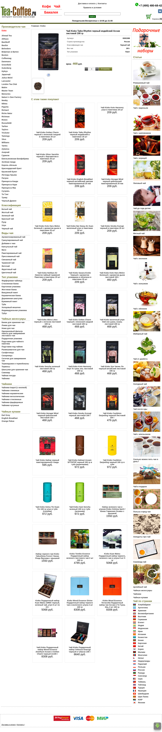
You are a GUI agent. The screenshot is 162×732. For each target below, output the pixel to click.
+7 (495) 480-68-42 (150, 5)
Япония (141, 703)
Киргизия (142, 643)
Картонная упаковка (11, 287)
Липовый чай (139, 183)
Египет (141, 622)
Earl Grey (6, 415)
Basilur (5, 45)
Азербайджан (144, 605)
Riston (5, 120)
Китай (140, 646)
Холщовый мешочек (11, 307)
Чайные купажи (140, 597)
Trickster (5, 133)
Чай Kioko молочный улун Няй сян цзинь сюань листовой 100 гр (112, 322)
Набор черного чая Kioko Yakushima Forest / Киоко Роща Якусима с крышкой (47, 556)
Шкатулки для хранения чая (15, 369)
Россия (141, 670)
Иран (140, 631)
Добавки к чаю (8, 243)
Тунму (4, 197)
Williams (5, 142)
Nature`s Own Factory (11, 97)
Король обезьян (9, 165)
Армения (142, 610)
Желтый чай (7, 212)
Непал (141, 658)
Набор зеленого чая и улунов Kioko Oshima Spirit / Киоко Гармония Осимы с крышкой (112, 510)
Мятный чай (139, 233)
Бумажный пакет (9, 301)
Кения (141, 640)
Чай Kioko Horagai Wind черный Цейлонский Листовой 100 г (47, 415)
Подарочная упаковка (12, 338)
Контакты (102, 3)
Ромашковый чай (141, 83)
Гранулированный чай (12, 240)
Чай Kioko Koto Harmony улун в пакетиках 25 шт (112, 108)
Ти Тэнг (5, 194)
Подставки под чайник (12, 347)
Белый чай (7, 209)
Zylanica (5, 149)
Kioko (43, 26)
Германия (142, 619)
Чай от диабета (140, 359)
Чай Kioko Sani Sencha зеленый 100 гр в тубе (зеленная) (79, 509)
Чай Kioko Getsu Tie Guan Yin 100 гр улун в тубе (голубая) (47, 509)
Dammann (6, 61)
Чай (57, 6)
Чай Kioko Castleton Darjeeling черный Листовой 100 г (112, 415)
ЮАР (140, 700)
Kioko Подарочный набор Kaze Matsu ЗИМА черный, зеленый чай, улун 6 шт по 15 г (47, 603)
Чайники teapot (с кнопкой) (14, 387)
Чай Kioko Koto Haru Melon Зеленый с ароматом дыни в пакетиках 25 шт (47, 228)
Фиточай (6, 266)
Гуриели (5, 155)
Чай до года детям (142, 208)
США (140, 679)
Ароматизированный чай (13, 237)
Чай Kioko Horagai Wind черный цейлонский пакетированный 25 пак (112, 181)
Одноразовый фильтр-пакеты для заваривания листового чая (13, 333)
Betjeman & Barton (10, 52)
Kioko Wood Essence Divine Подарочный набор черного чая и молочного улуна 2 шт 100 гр (80, 603)
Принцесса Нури (9, 185)
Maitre (4, 87)
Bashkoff (6, 42)
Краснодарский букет (12, 168)
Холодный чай (140, 384)
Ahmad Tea (7, 36)
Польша (141, 667)
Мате (4, 250)
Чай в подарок (140, 486)
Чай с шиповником (142, 133)
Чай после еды (140, 409)
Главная (35, 26)
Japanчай (6, 74)
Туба (4, 304)
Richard (5, 110)
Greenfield (6, 65)
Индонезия (143, 628)
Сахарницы (7, 355)
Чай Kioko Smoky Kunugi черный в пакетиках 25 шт (112, 227)
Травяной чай (8, 263)
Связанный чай (9, 260)
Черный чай (7, 228)
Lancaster (6, 81)
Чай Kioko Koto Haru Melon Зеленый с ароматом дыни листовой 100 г (112, 275)
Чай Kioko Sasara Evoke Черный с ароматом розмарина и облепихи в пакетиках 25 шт (79, 276)
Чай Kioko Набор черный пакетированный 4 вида (47, 461)
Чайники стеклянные (11, 399)
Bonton (5, 55)
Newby (5, 100)
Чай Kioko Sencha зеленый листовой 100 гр (47, 367)
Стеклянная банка (10, 284)
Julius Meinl (7, 78)
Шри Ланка (143, 697)
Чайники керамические (12, 393)
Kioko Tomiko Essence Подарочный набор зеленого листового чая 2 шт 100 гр (79, 557)
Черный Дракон (9, 201)
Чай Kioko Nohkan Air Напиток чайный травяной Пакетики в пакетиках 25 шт (47, 275)
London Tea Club (9, 84)
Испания (142, 634)
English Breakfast (10, 418)
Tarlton (5, 126)
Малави (141, 652)
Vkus (4, 139)
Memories (6, 94)
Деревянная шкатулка (12, 298)
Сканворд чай (139, 562)
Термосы (6, 367)
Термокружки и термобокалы (15, 364)
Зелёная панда (9, 162)
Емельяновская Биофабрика (15, 159)
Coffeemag (6, 58)
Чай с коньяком (140, 284)
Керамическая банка (11, 295)
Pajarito (5, 107)
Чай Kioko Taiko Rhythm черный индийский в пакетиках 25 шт (80, 134)
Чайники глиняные (10, 390)
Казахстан (142, 637)
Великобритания (146, 613)
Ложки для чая (8, 325)
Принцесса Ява (9, 188)
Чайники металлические (13, 396)
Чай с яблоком (140, 309)
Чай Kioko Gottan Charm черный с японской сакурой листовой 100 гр (80, 322)
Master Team (7, 91)
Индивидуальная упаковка (14, 310)
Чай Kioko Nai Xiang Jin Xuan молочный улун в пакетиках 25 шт (79, 228)
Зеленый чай (8, 216)
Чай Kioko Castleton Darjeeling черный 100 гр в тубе (112, 462)
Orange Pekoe (8, 421)
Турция (141, 688)
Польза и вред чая (142, 512)
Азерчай (5, 152)
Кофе (46, 6)
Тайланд (142, 685)
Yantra (4, 146)
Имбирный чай (140, 334)
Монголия (142, 655)
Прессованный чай (10, 256)
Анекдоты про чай (141, 537)
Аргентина (143, 608)
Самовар (6, 372)
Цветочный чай (9, 272)
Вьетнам (142, 616)
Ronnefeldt (6, 123)
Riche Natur (7, 113)
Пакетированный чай (11, 253)
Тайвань (142, 682)
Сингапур (142, 676)
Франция (142, 691)
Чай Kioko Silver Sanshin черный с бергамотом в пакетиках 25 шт (47, 156)
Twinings (6, 136)
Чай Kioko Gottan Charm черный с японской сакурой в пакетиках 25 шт (47, 134)
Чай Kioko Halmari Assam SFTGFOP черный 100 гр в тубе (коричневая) (80, 462)
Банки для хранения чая (13, 322)
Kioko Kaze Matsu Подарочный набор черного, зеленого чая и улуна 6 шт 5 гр (112, 557)
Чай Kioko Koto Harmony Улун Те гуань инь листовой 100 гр (80, 368)
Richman (6, 117)
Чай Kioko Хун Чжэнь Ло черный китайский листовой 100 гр (112, 368)
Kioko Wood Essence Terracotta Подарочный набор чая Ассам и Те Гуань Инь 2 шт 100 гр (112, 603)
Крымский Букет (9, 172)
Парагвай (142, 664)
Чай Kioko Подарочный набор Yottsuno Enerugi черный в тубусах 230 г (80, 649)
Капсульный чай (9, 247)
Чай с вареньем (140, 108)
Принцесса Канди (10, 181)
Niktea (4, 104)
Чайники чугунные (10, 405)
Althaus (5, 39)
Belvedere (6, 48)
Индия (141, 625)
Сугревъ (6, 191)
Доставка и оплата (86, 3)
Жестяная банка (9, 289)
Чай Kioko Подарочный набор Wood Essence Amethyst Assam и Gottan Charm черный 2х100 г (47, 650)
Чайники (6, 378)
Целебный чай (140, 587)
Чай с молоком (140, 258)
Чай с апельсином (141, 434)
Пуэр (4, 222)
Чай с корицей (140, 158)
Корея (141, 649)
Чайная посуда (9, 375)
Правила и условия (92, 7)
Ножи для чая (8, 328)
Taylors (5, 129)
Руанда (141, 673)
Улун (4, 225)
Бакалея (51, 12)
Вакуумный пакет (10, 292)
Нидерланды (144, 661)
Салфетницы (8, 352)
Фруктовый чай (9, 269)
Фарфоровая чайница (12, 281)
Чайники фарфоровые (12, 402)
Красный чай (8, 219)
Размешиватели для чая (13, 350)
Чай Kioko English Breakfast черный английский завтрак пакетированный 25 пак (80, 181)
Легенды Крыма (9, 175)
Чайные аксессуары (142, 590)
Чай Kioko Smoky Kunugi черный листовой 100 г (79, 414)
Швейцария (143, 694)
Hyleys (5, 71)
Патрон (5, 178)
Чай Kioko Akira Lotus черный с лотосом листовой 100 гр (47, 322)
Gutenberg (6, 68)
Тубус (4, 313)
